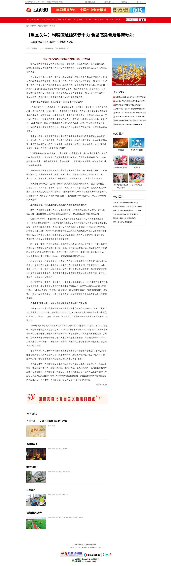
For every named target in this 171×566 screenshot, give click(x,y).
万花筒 (117, 20)
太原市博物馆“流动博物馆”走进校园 (125, 214)
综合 (85, 20)
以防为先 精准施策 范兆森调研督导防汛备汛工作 (132, 120)
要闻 (33, 20)
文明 (64, 20)
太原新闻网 (42, 26)
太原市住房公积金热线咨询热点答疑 (125, 203)
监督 (59, 20)
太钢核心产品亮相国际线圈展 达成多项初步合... (131, 101)
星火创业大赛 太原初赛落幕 (122, 222)
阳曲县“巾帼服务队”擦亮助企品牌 (124, 218)
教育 (101, 20)
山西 (48, 20)
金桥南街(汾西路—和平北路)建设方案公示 (127, 206)
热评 (80, 20)
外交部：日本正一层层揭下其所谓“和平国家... (131, 113)
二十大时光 (85, 59)
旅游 (90, 20)
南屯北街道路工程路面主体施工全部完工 (127, 210)
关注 (38, 20)
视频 (106, 20)
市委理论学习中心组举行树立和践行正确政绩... (131, 97)
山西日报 (34, 48)
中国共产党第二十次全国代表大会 (61, 59)
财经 (96, 20)
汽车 (111, 20)
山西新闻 (51, 26)
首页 (27, 20)
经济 (54, 20)
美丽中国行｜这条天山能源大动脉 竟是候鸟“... (131, 109)
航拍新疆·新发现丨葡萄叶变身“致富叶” (128, 105)
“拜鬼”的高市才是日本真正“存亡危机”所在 (130, 116)
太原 (43, 20)
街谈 (75, 20)
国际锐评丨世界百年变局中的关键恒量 (128, 124)
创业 (69, 20)
